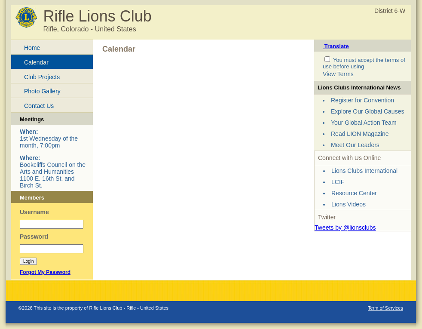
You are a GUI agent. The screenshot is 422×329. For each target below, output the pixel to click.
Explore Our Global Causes (367, 111)
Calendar (36, 62)
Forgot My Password (45, 272)
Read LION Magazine (360, 133)
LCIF (337, 181)
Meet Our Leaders (355, 144)
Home (32, 47)
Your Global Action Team (364, 122)
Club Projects (42, 77)
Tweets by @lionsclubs (345, 227)
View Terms (338, 74)
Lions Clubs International (364, 170)
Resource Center (354, 193)
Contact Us (39, 105)
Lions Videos (348, 204)
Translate (336, 46)
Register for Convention (362, 100)
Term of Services (385, 308)
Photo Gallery (42, 91)
